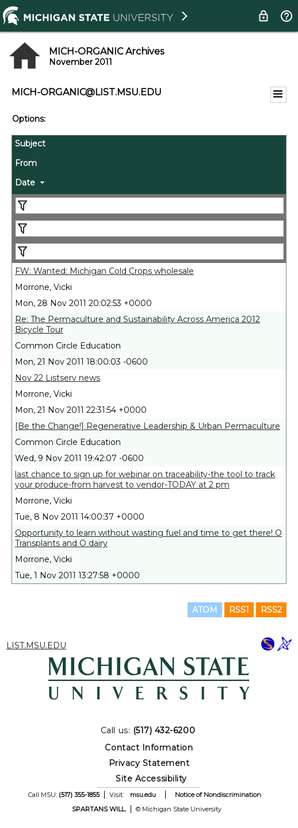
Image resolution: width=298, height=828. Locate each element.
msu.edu (143, 795)
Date (25, 182)
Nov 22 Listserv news (57, 378)
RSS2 (271, 610)
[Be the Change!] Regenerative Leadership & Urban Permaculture (147, 426)
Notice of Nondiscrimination (218, 795)
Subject (30, 143)
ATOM (204, 610)
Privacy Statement (149, 763)
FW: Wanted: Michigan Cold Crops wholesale (104, 271)
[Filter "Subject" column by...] (150, 206)
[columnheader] (149, 145)
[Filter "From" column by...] (150, 228)
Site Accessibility (151, 778)
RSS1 (239, 610)
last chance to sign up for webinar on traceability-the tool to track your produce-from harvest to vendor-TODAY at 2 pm (145, 479)
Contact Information (149, 747)
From (26, 163)
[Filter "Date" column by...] (150, 251)
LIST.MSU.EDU (36, 645)
